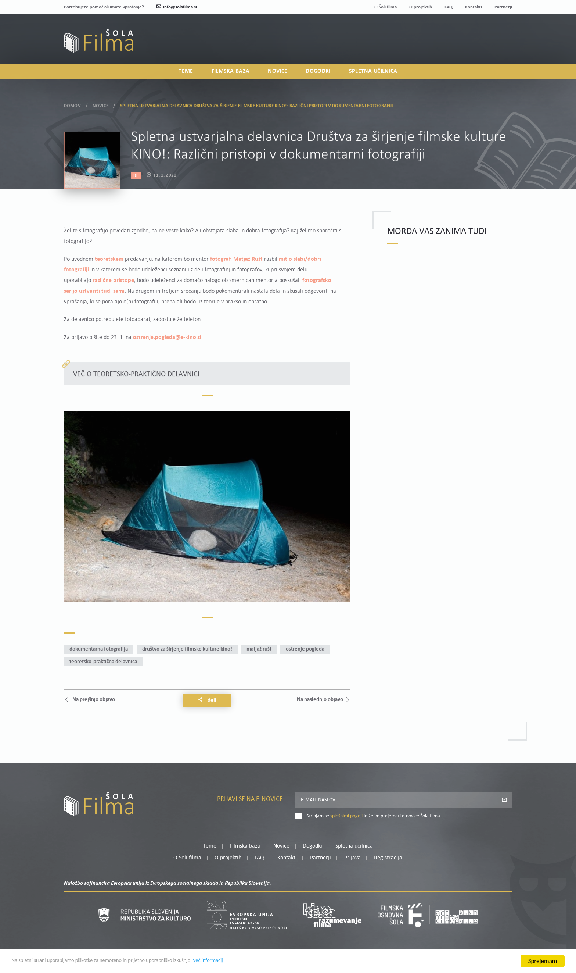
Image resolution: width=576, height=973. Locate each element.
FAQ (448, 7)
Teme (186, 72)
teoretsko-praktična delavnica (103, 661)
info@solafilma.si (176, 7)
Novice (277, 72)
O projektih (420, 7)
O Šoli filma (385, 7)
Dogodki (318, 72)
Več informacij (246, 961)
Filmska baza (231, 72)
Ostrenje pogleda (305, 649)
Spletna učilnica (373, 72)
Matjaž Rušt (258, 649)
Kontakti (473, 7)
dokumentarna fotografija (98, 649)
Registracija (499, 46)
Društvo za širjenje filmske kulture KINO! (187, 649)
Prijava (466, 46)
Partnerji (503, 7)
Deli (207, 700)
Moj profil (474, 37)
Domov (72, 104)
